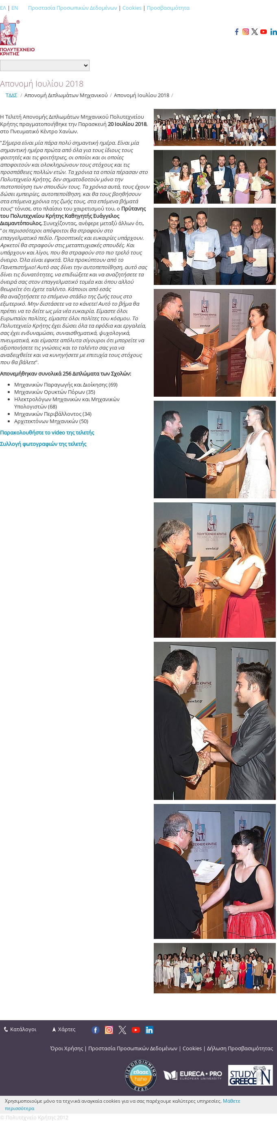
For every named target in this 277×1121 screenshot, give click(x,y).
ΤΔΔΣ (11, 95)
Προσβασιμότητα (168, 7)
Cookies (132, 7)
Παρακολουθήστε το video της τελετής (47, 432)
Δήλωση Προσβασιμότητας (240, 1048)
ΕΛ (3, 7)
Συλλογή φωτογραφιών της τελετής (43, 444)
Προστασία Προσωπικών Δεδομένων (72, 7)
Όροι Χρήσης (66, 1048)
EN (14, 7)
